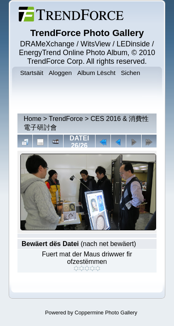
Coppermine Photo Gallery (106, 312)
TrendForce (66, 118)
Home (33, 118)
